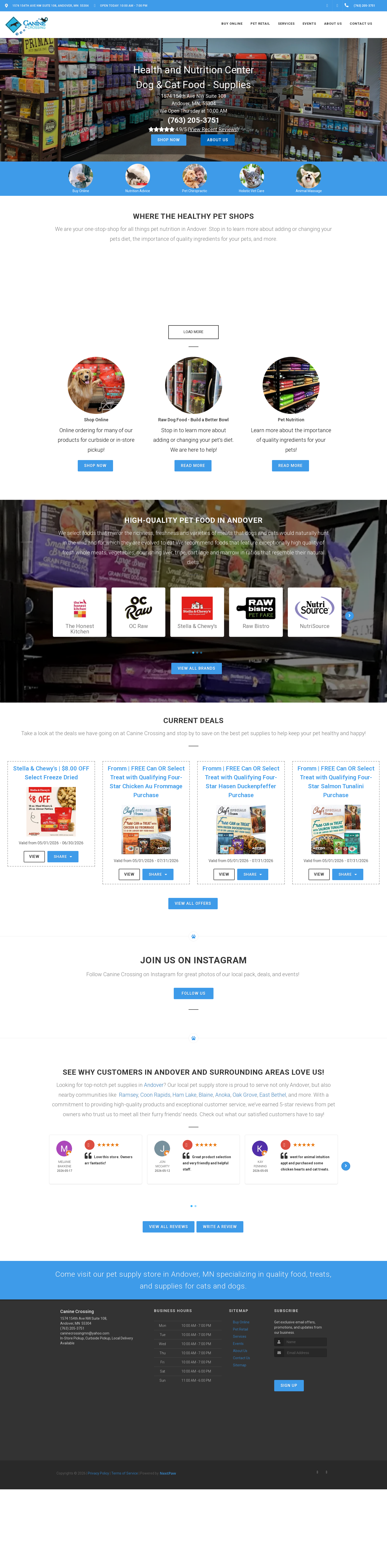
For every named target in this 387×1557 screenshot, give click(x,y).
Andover (154, 1080)
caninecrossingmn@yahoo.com (84, 1328)
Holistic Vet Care (251, 191)
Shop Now (168, 140)
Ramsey (128, 1090)
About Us (217, 140)
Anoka (222, 1090)
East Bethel (272, 1090)
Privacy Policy (98, 1468)
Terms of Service (124, 1468)
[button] (193, 327)
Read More (193, 460)
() (213, 129)
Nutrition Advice (137, 191)
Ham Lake (184, 1090)
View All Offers (193, 898)
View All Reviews (168, 1221)
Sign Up (289, 1380)
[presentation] (300, 1361)
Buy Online (81, 191)
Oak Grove (244, 1090)
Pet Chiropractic (194, 191)
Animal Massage (309, 191)
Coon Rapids (155, 1090)
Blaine (206, 1090)
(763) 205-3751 (194, 120)
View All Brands (196, 663)
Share (63, 851)
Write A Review (220, 1221)
